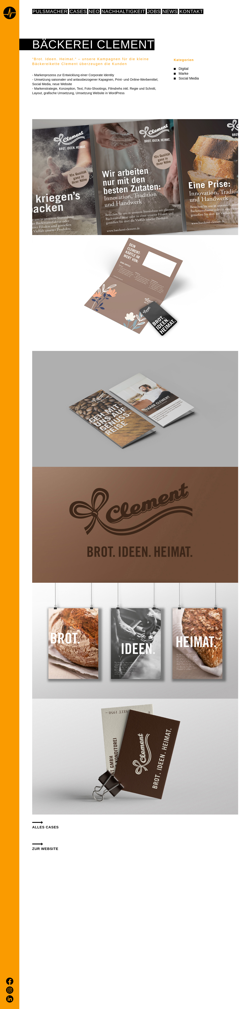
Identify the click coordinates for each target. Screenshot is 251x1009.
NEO (94, 11)
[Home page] (9, 13)
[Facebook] (9, 981)
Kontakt (191, 11)
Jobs (153, 11)
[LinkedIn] (9, 999)
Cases (78, 11)
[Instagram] (9, 990)
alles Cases (45, 827)
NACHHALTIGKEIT (123, 11)
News (169, 11)
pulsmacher (50, 11)
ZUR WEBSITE (45, 849)
